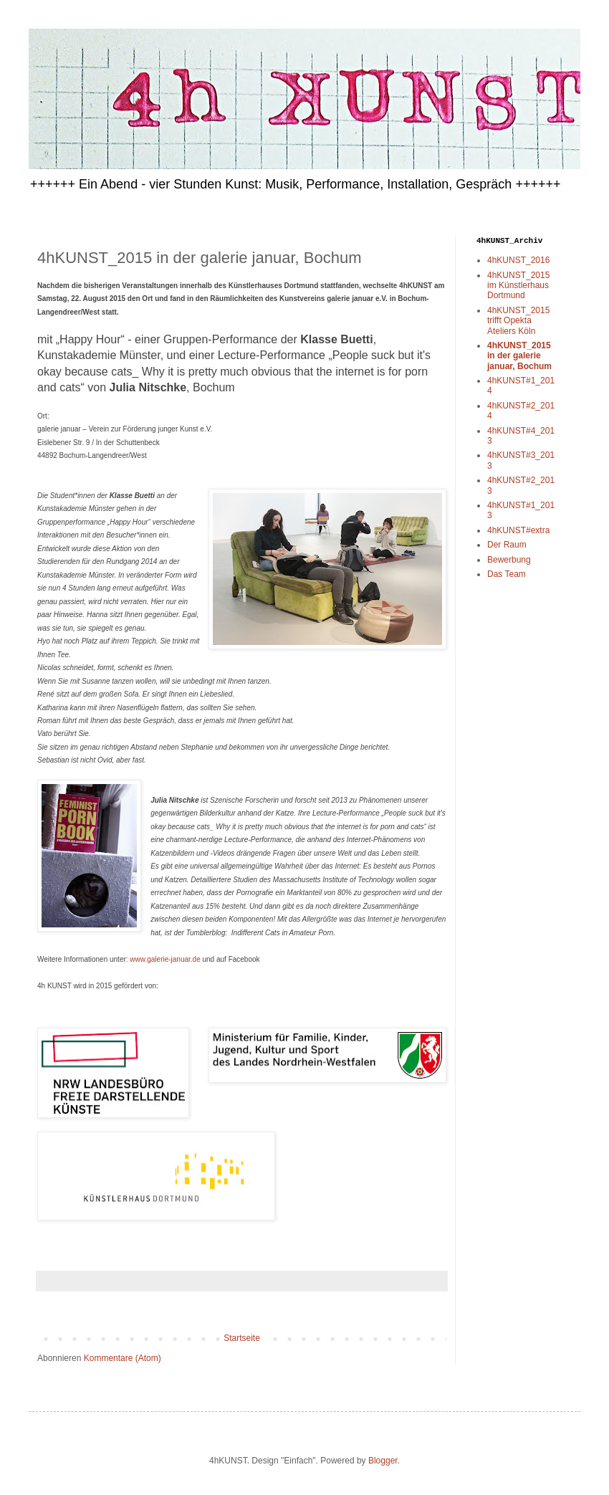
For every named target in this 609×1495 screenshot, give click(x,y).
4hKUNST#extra (518, 530)
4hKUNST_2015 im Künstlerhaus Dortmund (518, 285)
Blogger (383, 1461)
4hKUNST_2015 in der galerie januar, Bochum (519, 355)
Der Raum (507, 545)
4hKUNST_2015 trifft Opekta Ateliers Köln (518, 320)
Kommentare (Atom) (122, 1358)
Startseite (242, 1338)
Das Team (506, 574)
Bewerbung (509, 560)
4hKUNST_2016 (518, 260)
